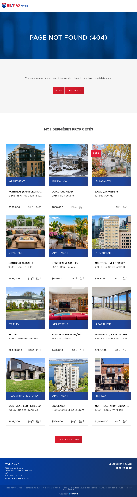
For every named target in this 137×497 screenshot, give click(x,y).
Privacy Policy (105, 488)
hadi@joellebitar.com (20, 478)
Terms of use (117, 488)
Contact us (75, 91)
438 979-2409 (16, 476)
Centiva (73, 494)
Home (58, 91)
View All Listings (68, 440)
